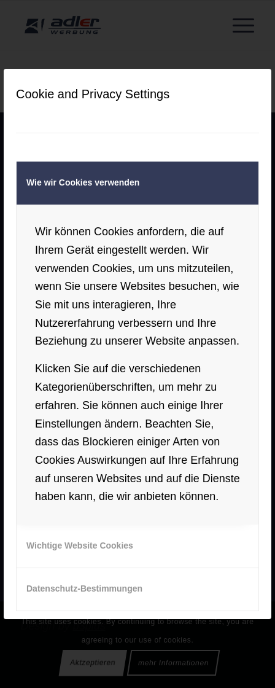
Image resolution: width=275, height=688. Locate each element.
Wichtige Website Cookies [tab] (79, 545)
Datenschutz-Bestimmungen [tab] (84, 588)
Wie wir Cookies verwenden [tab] (82, 182)
